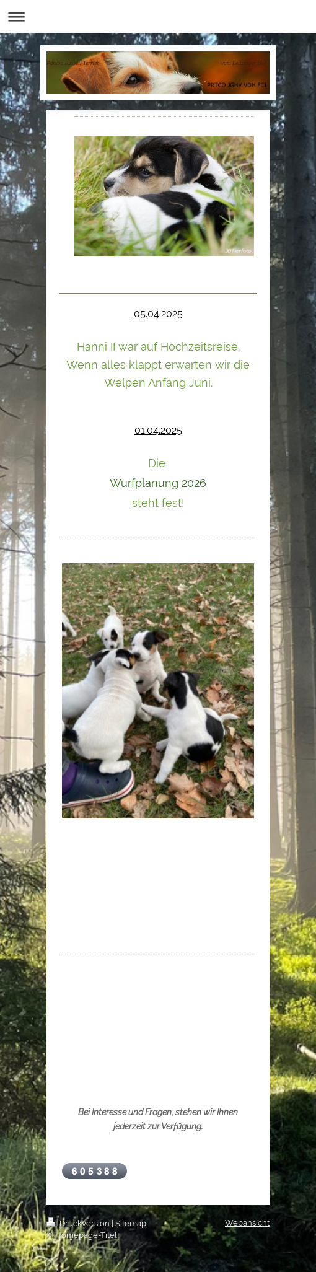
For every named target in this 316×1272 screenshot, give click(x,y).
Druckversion (79, 1223)
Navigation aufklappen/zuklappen (158, 16)
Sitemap (130, 1223)
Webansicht (247, 1222)
